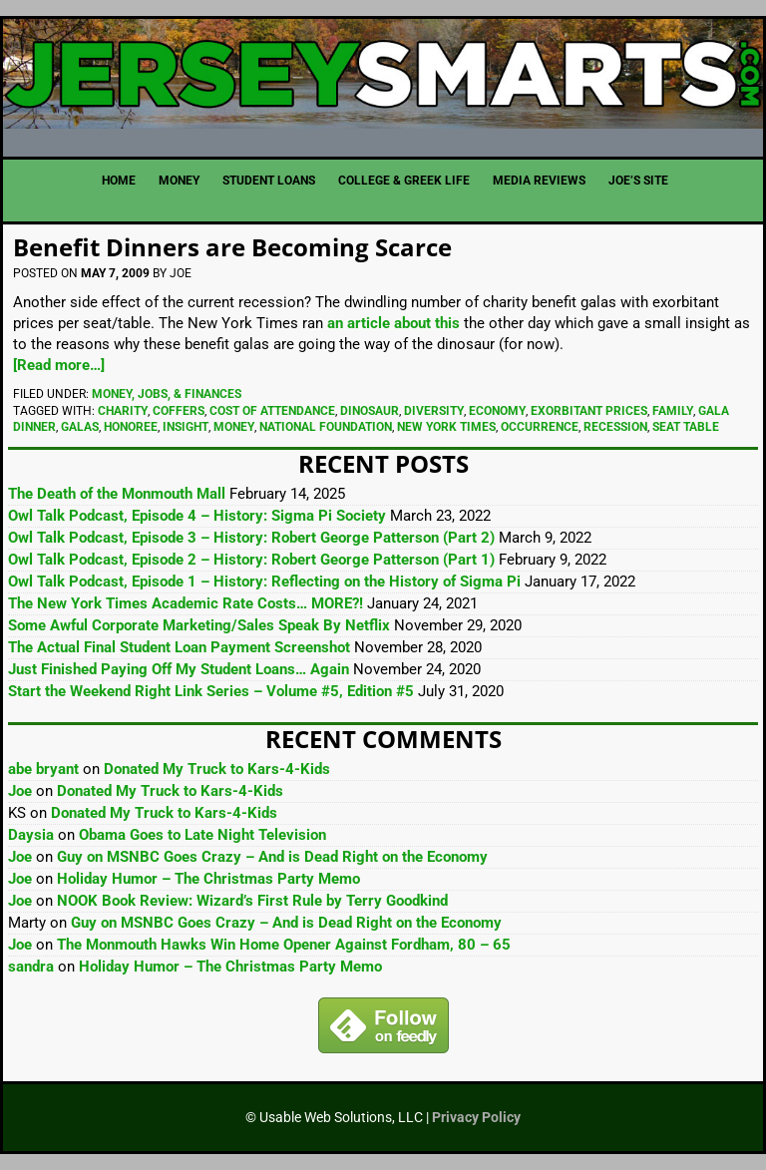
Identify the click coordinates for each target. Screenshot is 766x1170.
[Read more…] (59, 365)
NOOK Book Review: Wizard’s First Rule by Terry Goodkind (252, 901)
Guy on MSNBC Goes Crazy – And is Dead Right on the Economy (272, 857)
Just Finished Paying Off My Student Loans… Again (178, 669)
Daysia (31, 835)
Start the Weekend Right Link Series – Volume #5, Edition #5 (211, 691)
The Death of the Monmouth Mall (116, 494)
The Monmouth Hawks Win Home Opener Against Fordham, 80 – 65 (284, 945)
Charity (123, 411)
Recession (615, 427)
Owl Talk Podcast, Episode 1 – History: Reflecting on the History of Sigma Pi (264, 581)
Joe (20, 791)
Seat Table (685, 427)
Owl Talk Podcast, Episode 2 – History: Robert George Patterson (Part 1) (251, 560)
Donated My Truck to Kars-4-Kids (217, 769)
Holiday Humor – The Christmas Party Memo (208, 879)
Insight (185, 427)
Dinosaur (369, 411)
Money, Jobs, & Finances (166, 394)
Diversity (434, 411)
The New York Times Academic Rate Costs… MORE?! (185, 603)
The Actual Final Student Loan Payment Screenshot (179, 647)
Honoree (131, 427)
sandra (31, 966)
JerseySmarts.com (383, 80)
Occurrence (539, 427)
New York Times (446, 427)
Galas (80, 427)
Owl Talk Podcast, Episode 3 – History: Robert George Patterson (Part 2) (251, 538)
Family (672, 411)
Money (233, 427)
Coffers (178, 411)
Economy (497, 411)
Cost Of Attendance (272, 411)
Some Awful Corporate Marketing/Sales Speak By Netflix (199, 625)
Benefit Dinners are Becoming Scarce (232, 246)
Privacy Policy (476, 1117)
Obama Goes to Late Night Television (202, 835)
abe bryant (43, 769)
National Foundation (325, 427)
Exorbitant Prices (589, 411)
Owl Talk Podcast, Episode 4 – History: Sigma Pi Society (197, 516)
